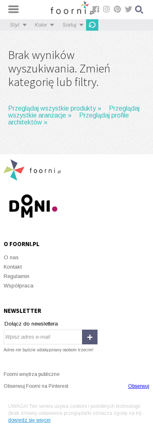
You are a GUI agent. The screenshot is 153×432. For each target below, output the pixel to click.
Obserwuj (138, 386)
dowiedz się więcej (29, 420)
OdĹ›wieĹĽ (92, 25)
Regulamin (16, 276)
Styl (14, 25)
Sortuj (69, 25)
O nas (11, 257)
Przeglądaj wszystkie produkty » (54, 108)
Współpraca (18, 286)
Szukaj (139, 9)
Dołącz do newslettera (31, 324)
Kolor (41, 25)
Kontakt (13, 267)
